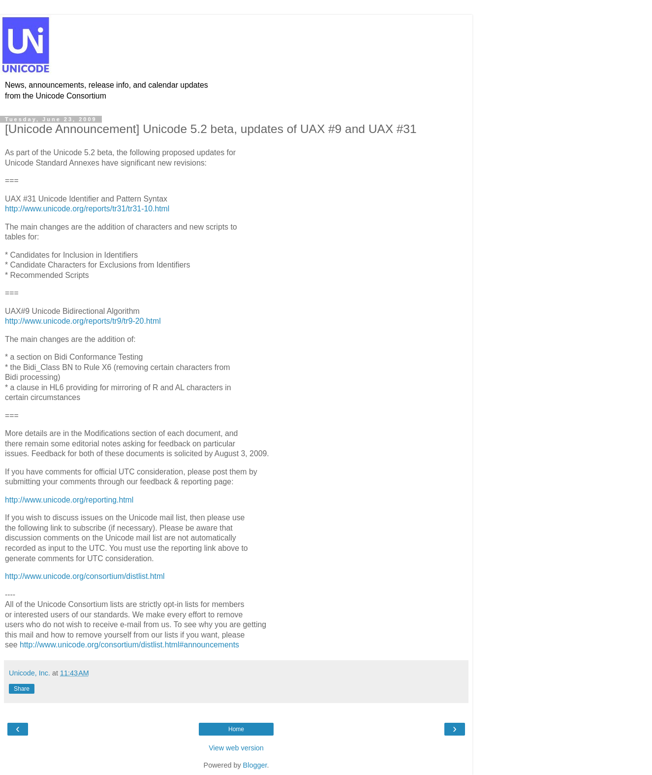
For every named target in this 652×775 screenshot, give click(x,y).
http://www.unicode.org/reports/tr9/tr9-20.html (83, 321)
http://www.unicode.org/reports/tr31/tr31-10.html (87, 208)
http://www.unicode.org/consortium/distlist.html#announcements (129, 644)
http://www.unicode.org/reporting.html (69, 500)
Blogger (255, 765)
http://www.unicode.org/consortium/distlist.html (85, 576)
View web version (236, 748)
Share (22, 688)
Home (236, 729)
